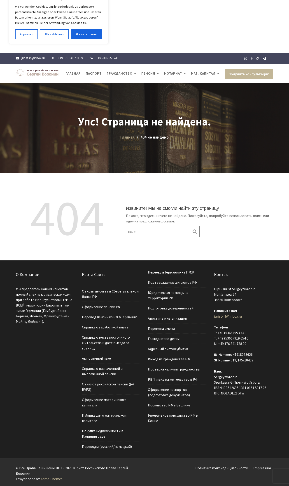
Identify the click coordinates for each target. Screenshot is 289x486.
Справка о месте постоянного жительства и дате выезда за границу (106, 342)
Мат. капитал (203, 73)
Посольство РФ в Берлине (169, 404)
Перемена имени (161, 328)
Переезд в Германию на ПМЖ (171, 273)
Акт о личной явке (96, 358)
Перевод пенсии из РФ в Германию (109, 317)
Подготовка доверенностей (170, 308)
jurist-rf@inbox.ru (228, 316)
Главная (73, 73)
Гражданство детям (163, 339)
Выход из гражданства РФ (169, 358)
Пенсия (148, 73)
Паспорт (94, 73)
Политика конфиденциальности (221, 468)
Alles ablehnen (54, 34)
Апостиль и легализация (167, 318)
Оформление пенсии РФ (101, 307)
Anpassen (26, 34)
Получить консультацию (249, 74)
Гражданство (119, 73)
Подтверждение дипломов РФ (172, 283)
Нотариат (173, 73)
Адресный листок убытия (168, 349)
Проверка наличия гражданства (173, 369)
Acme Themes (52, 479)
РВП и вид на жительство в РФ (172, 379)
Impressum (262, 468)
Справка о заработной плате (105, 327)
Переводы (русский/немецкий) (106, 445)
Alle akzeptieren (86, 34)
